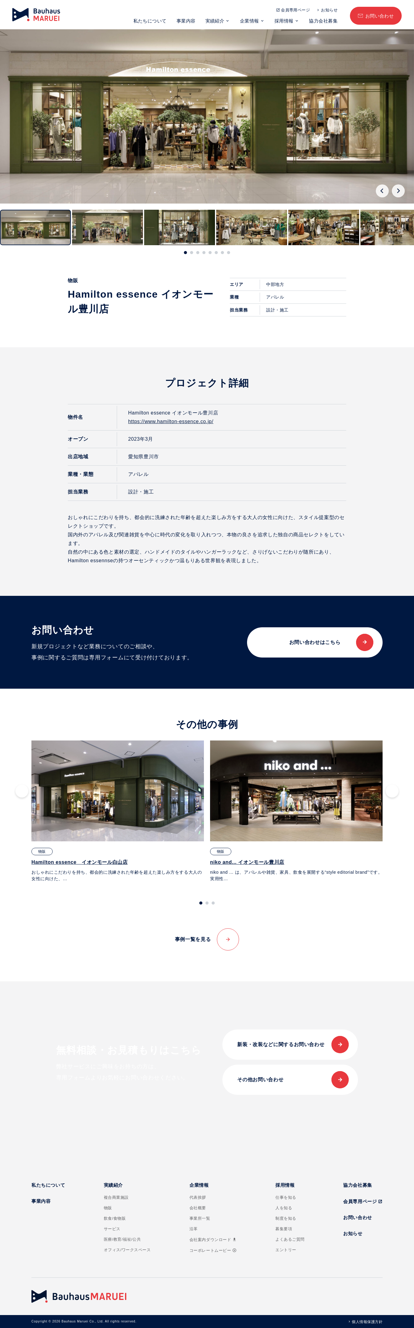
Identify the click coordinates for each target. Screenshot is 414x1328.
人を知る (283, 1208)
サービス (112, 1229)
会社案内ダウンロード (213, 1239)
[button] (35, 227)
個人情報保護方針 (367, 1322)
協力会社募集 (323, 20)
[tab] (185, 252)
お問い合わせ (379, 16)
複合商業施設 (116, 1197)
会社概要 (197, 1208)
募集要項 (283, 1229)
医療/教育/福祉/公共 (122, 1239)
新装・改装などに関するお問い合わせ (280, 1044)
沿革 (193, 1229)
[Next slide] (398, 190)
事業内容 (186, 20)
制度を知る (285, 1218)
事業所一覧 (199, 1218)
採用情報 (284, 20)
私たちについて (150, 20)
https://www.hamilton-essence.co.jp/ (170, 421)
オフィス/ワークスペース (127, 1250)
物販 (108, 1208)
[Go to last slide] (382, 190)
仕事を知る (285, 1197)
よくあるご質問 (290, 1239)
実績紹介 (215, 20)
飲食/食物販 (115, 1218)
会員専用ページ (295, 10)
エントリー (285, 1250)
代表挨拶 (197, 1197)
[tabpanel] (117, 811)
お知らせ (329, 10)
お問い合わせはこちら (314, 642)
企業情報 (249, 20)
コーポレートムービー (213, 1250)
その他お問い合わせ (260, 1079)
